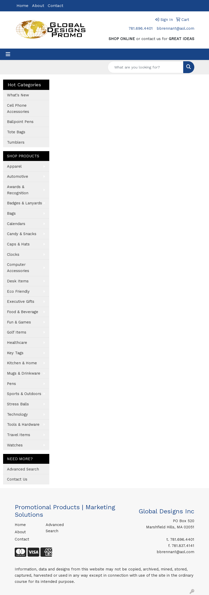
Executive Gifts (20, 301)
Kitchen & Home (22, 363)
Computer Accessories (18, 267)
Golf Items (16, 332)
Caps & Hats (18, 244)
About (38, 5)
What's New (18, 95)
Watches (15, 445)
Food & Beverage (22, 312)
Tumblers (16, 142)
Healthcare (17, 342)
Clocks (13, 254)
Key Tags (15, 353)
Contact (55, 5)
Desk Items (18, 281)
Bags (11, 213)
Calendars (16, 223)
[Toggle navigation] (8, 54)
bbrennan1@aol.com (175, 28)
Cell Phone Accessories (18, 108)
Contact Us (17, 479)
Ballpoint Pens (20, 121)
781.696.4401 (140, 28)
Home (22, 5)
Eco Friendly (18, 291)
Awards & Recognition (17, 189)
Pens (11, 383)
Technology (17, 414)
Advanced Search (23, 469)
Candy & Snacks (21, 233)
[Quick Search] (145, 67)
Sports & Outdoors (24, 393)
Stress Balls (18, 404)
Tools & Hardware (23, 424)
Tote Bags (16, 132)
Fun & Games (19, 322)
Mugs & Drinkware (23, 373)
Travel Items (18, 434)
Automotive (17, 176)
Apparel (14, 166)
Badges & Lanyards (24, 203)
